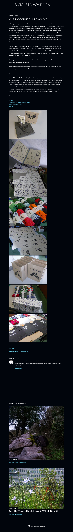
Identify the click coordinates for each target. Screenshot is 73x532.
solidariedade (24, 351)
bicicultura (17, 351)
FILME (11, 107)
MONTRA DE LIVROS (15, 105)
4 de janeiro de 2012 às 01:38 (35, 361)
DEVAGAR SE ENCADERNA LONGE (19, 102)
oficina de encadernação (21, 361)
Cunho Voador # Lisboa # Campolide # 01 (33, 510)
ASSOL (11, 100)
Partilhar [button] (11, 348)
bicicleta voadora (32, 5)
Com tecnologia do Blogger (36, 526)
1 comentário (18, 514)
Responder (18, 368)
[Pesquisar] (63, 5)
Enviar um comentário (20, 462)
